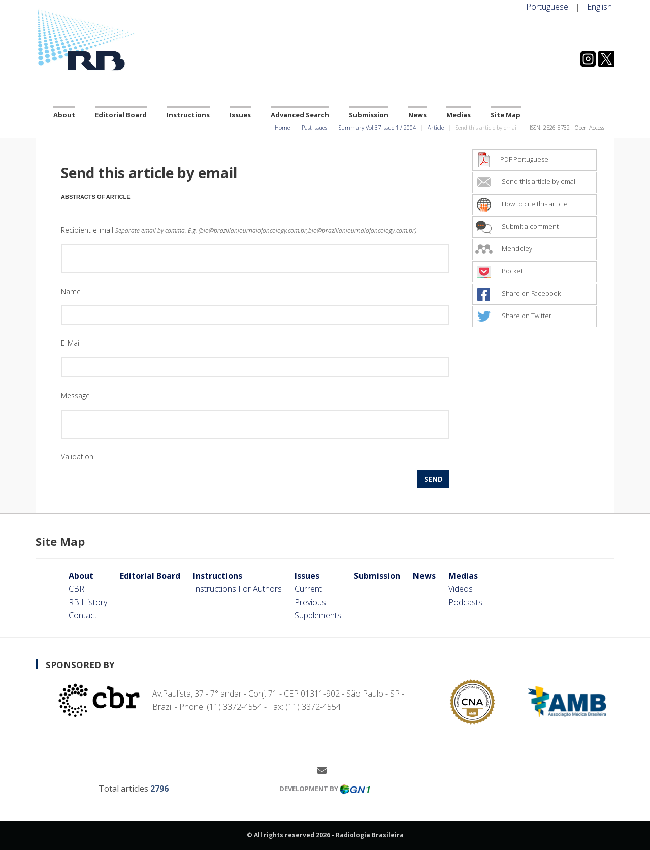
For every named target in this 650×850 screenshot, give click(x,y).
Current (308, 588)
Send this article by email (526, 181)
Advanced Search (300, 114)
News (417, 114)
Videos (460, 588)
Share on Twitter (513, 315)
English (599, 6)
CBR (76, 588)
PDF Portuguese (511, 159)
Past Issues (314, 127)
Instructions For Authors (237, 588)
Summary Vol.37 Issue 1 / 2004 (377, 127)
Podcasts (465, 602)
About (64, 114)
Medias (458, 114)
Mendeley (503, 248)
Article (436, 127)
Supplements (318, 615)
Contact (83, 615)
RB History (88, 602)
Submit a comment (517, 226)
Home (282, 127)
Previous (310, 602)
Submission (368, 114)
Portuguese (547, 6)
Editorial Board (121, 114)
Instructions (188, 114)
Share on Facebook (518, 293)
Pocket (499, 270)
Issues (240, 114)
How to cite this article (521, 203)
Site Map (506, 114)
